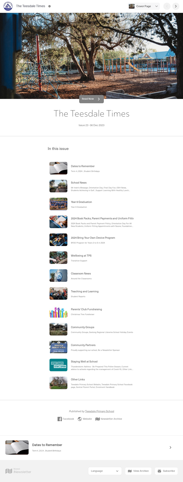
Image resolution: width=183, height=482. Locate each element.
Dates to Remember (47, 445)
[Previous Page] (166, 6)
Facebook (66, 419)
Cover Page (143, 6)
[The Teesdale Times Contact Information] (49, 6)
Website (85, 419)
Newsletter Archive (108, 419)
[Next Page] (175, 6)
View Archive (138, 471)
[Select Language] (105, 471)
